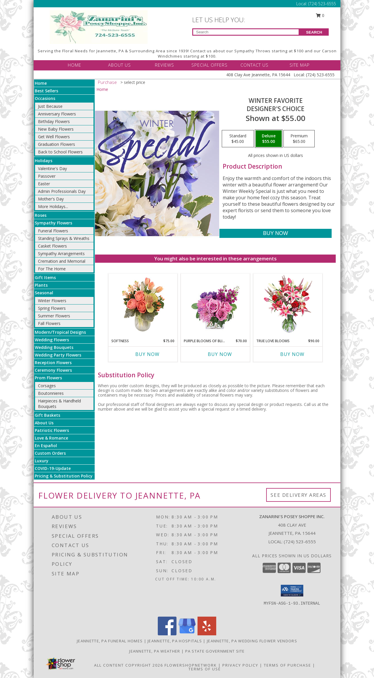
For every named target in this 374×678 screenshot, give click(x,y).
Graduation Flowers (56, 144)
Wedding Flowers (52, 340)
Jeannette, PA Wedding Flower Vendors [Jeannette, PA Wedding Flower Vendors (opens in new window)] (252, 641)
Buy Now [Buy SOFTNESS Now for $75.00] (147, 354)
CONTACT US (254, 65)
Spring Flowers (52, 308)
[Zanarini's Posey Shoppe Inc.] (99, 26)
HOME (74, 65)
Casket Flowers (52, 246)
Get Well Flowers (54, 136)
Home (41, 83)
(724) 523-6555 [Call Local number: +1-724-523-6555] (322, 3)
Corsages (47, 385)
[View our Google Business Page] (187, 634)
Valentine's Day (52, 168)
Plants (41, 285)
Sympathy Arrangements (61, 253)
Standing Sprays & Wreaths (63, 238)
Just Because (50, 106)
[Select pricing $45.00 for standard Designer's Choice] (238, 138)
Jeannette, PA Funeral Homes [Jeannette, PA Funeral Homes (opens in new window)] (110, 641)
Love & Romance (51, 438)
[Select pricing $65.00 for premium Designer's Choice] (299, 138)
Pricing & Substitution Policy (64, 476)
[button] (292, 590)
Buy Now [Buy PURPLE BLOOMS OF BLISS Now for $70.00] (220, 354)
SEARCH (314, 32)
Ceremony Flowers (53, 370)
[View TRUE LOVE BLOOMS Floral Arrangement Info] (288, 304)
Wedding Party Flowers (58, 355)
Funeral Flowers (53, 231)
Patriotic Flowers (52, 430)
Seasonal (44, 292)
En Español (46, 445)
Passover (47, 176)
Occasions (45, 98)
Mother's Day (51, 199)
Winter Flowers (52, 300)
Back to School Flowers (60, 152)
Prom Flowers (48, 377)
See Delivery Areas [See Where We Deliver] (298, 495)
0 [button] (320, 15)
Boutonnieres (51, 393)
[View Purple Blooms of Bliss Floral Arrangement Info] (215, 304)
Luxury (42, 460)
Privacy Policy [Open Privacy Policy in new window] (240, 665)
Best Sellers (46, 91)
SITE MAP (300, 65)
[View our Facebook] (167, 634)
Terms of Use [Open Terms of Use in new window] (204, 669)
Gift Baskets (47, 415)
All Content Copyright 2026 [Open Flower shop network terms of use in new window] (128, 665)
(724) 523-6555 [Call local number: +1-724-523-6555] (300, 541)
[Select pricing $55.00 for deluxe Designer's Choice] (269, 138)
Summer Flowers (54, 316)
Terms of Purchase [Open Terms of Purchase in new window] (287, 665)
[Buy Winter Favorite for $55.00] (275, 233)
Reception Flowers (53, 362)
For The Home (52, 268)
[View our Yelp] (207, 634)
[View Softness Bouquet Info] (143, 304)
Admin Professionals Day (62, 191)
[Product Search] (245, 32)
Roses (40, 215)
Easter (44, 183)
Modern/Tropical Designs (60, 332)
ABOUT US (119, 65)
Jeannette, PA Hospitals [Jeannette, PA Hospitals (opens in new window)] (175, 641)
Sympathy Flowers (53, 223)
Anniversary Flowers (57, 114)
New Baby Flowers (56, 129)
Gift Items (45, 277)
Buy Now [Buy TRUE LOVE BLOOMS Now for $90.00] (292, 354)
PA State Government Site (215, 651)
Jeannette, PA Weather (154, 651)
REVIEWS (164, 65)
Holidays (43, 160)
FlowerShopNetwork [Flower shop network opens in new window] (191, 665)
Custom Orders (50, 453)
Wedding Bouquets (54, 347)
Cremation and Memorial (61, 261)
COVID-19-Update (53, 468)
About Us (44, 423)
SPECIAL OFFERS (209, 65)
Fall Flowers (49, 323)
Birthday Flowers (54, 121)
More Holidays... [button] (53, 206)
